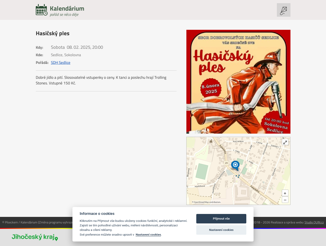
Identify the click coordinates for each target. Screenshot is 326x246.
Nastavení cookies (148, 234)
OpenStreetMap (201, 202)
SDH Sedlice (60, 62)
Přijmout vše (221, 218)
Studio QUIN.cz (314, 222)
